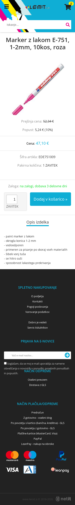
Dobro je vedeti (37, 322)
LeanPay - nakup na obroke (37, 444)
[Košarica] (67, 7)
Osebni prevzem (37, 379)
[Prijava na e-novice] (67, 355)
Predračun (37, 412)
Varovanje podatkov (37, 312)
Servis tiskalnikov (37, 327)
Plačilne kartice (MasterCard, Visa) (37, 433)
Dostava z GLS (37, 385)
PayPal (38, 438)
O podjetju (37, 296)
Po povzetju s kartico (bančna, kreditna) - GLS (37, 423)
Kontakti (37, 301)
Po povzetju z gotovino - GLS (38, 428)
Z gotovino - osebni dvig (37, 417)
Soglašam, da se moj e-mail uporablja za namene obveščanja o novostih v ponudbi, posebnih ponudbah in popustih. (36, 368)
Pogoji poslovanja (37, 306)
